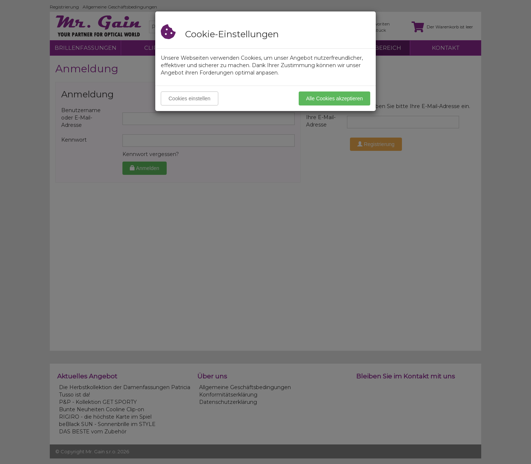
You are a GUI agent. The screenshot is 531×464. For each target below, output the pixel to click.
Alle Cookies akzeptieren (334, 98)
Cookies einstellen (190, 98)
